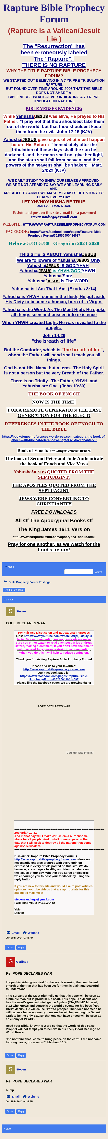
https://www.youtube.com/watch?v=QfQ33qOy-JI (58, 636)
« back (7, 1128)
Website (33, 932)
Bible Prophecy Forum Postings (26, 582)
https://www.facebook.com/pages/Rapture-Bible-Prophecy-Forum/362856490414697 (54, 677)
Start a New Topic (14, 590)
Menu (9, 566)
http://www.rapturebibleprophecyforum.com (54, 669)
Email (15, 932)
